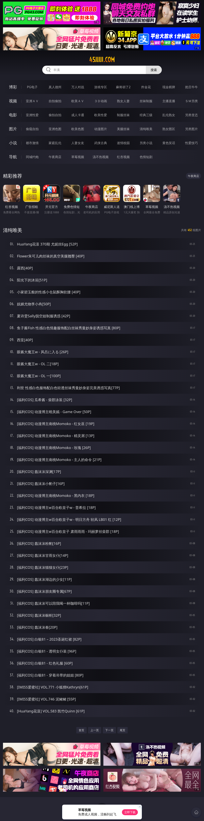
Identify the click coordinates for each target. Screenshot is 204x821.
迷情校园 (123, 143)
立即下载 (129, 812)
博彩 (13, 87)
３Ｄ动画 (100, 101)
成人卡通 (77, 115)
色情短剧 (146, 157)
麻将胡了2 (123, 87)
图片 (13, 129)
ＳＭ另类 (191, 101)
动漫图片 (100, 129)
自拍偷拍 (55, 101)
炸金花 (146, 87)
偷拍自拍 (55, 115)
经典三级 (146, 115)
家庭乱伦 (55, 143)
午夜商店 (55, 157)
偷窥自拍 (32, 129)
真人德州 (55, 87)
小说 (13, 142)
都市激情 (32, 143)
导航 (13, 156)
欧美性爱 (100, 115)
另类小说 (146, 143)
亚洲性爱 (32, 115)
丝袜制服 (146, 101)
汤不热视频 (101, 157)
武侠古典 (100, 143)
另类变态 (191, 115)
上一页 (94, 730)
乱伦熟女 (168, 115)
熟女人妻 (123, 101)
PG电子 (32, 87)
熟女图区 (168, 129)
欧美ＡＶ (77, 101)
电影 (13, 115)
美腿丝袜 (123, 129)
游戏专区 (100, 87)
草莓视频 (77, 157)
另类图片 (191, 129)
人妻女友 (77, 143)
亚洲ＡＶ (32, 101)
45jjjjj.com (102, 60)
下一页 (109, 730)
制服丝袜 (123, 115)
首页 (81, 730)
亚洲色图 (55, 129)
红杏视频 (123, 157)
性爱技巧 (191, 143)
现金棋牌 (168, 87)
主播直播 (168, 101)
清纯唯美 (146, 129)
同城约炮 (32, 157)
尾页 (122, 730)
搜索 (154, 70)
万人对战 (77, 87)
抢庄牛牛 (191, 87)
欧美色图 (77, 129)
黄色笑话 (168, 143)
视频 (13, 101)
